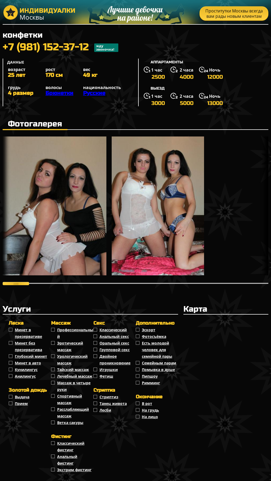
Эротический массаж (70, 346)
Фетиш (106, 376)
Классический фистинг (70, 446)
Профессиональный (75, 333)
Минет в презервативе (28, 333)
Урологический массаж (72, 359)
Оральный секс (114, 343)
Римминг (151, 382)
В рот (147, 403)
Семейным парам (159, 362)
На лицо (150, 416)
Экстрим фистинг (74, 469)
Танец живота (113, 403)
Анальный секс (114, 336)
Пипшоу (150, 376)
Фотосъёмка (154, 336)
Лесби (105, 410)
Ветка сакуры (70, 422)
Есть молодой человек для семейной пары (157, 350)
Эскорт (148, 329)
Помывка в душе (158, 369)
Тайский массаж (73, 369)
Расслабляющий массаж (73, 412)
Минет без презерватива (28, 346)
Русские (94, 93)
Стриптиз (109, 396)
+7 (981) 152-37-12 (60, 47)
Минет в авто (28, 362)
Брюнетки (59, 93)
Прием (21, 403)
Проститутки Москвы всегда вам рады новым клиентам (234, 13)
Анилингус (25, 376)
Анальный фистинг (67, 460)
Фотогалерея (35, 124)
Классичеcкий (113, 329)
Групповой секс (115, 349)
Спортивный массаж (69, 399)
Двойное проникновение (115, 359)
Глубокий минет (31, 356)
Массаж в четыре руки (74, 386)
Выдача (22, 396)
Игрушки (109, 369)
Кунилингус (26, 369)
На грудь (150, 410)
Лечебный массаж (74, 376)
